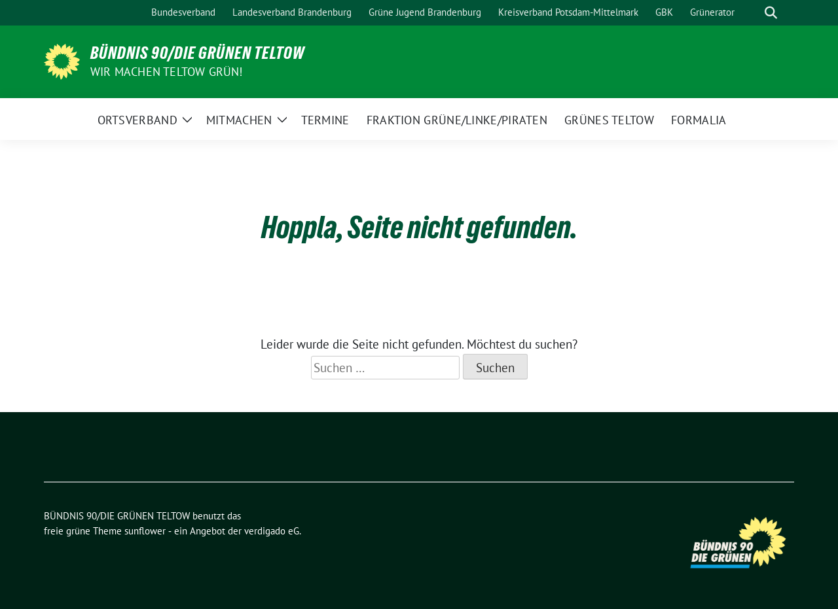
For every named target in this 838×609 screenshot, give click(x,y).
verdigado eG (271, 531)
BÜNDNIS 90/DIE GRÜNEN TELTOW (197, 53)
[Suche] (752, 13)
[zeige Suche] (771, 13)
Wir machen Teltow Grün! (166, 71)
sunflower (145, 531)
